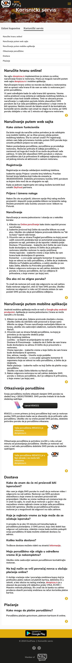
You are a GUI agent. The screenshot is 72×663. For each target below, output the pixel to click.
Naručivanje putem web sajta (15, 41)
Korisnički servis (33, 28)
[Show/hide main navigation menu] (36, 2)
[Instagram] (39, 648)
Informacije (55, 545)
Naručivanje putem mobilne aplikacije (19, 46)
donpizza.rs (19, 76)
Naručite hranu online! (12, 36)
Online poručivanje (29, 224)
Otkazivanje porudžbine (13, 51)
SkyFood (18, 187)
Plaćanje (6, 61)
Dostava (6, 56)
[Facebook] (34, 648)
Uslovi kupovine (10, 28)
